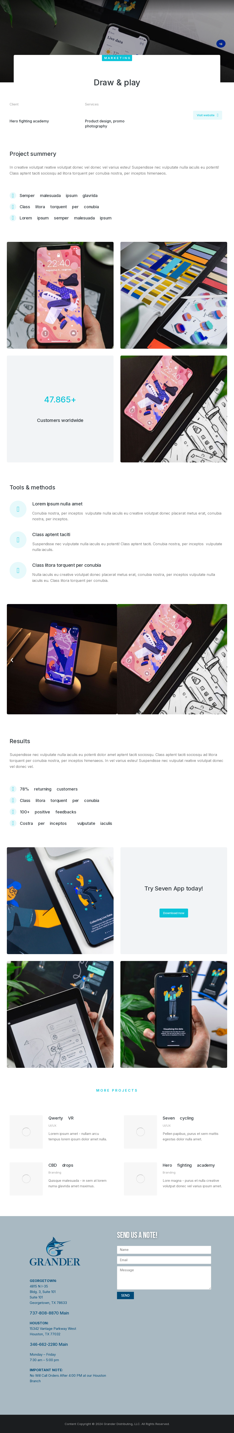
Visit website (207, 115)
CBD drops (60, 1165)
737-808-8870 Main (49, 1313)
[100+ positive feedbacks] (117, 811)
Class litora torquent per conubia (66, 565)
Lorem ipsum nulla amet (57, 504)
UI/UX (52, 1125)
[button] (12, 660)
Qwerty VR (61, 1118)
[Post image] (26, 1131)
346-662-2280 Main (49, 1344)
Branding (54, 1172)
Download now (173, 913)
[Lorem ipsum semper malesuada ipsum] (117, 218)
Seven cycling (178, 1118)
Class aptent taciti (51, 534)
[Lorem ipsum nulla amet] (18, 509)
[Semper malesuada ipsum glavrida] (117, 195)
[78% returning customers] (117, 788)
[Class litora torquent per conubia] (117, 206)
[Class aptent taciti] (18, 539)
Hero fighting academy (189, 1165)
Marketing (117, 58)
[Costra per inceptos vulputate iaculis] (117, 823)
